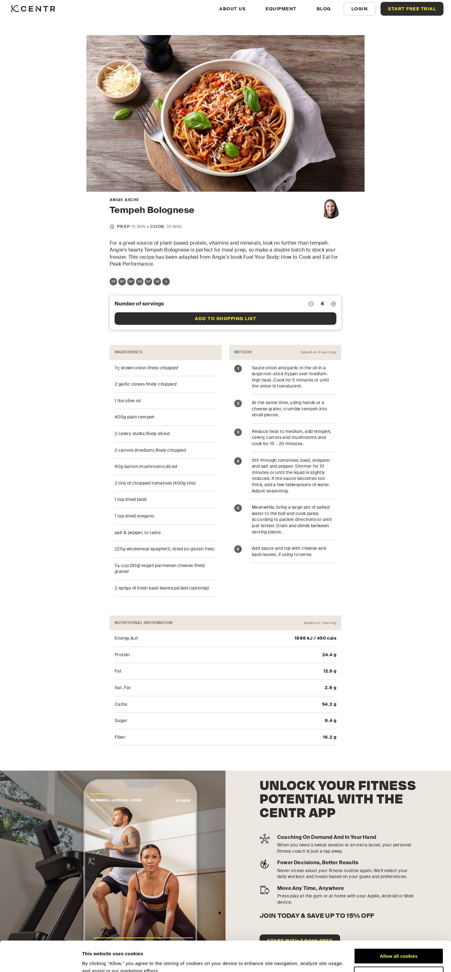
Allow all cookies (399, 927)
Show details (96, 959)
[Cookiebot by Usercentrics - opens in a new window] (40, 959)
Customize (399, 946)
